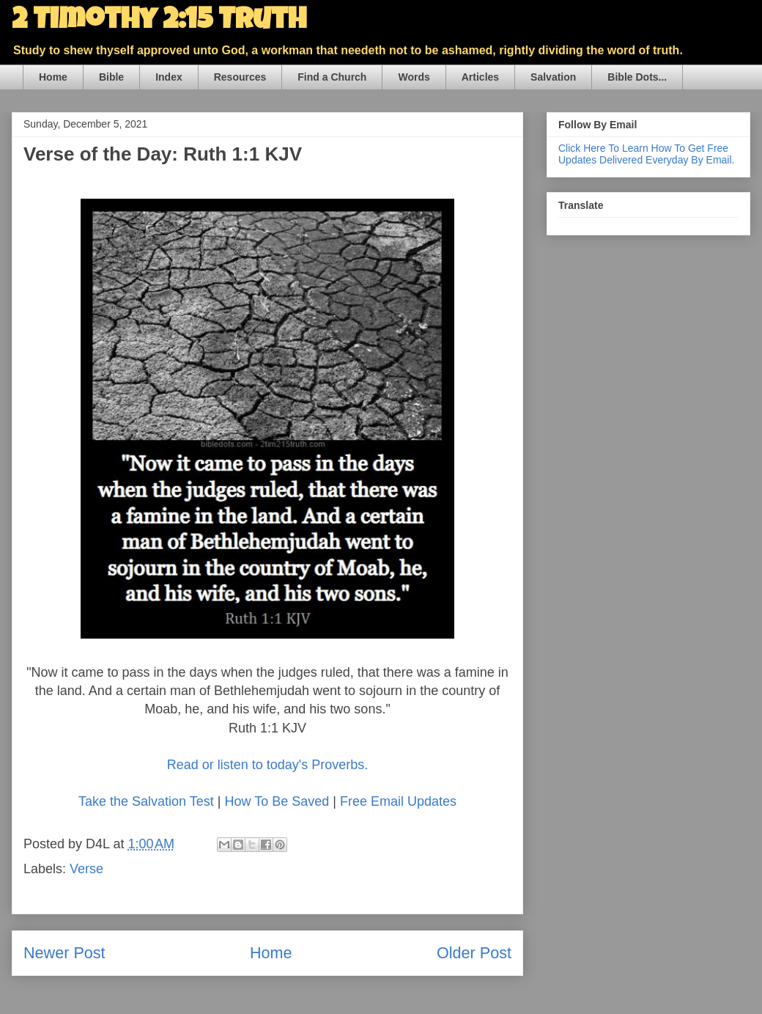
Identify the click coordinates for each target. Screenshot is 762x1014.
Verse (86, 868)
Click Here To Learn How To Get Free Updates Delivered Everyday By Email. (646, 154)
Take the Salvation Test (146, 801)
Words (413, 77)
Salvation (553, 77)
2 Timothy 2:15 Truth (159, 22)
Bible (111, 77)
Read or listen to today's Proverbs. (268, 764)
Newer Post (64, 953)
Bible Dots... (637, 77)
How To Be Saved (276, 801)
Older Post (474, 953)
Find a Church (331, 77)
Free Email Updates (398, 801)
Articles (480, 77)
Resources (240, 77)
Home (53, 77)
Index (168, 77)
